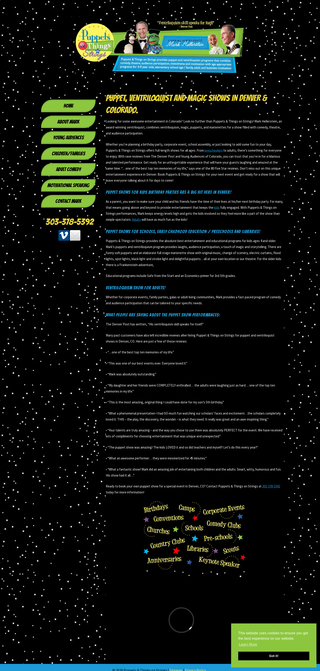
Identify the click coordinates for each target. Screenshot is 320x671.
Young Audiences (68, 137)
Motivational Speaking (68, 185)
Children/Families (68, 153)
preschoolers (213, 150)
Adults (136, 219)
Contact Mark (68, 201)
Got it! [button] (273, 656)
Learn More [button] (248, 644)
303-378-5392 (70, 221)
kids (217, 207)
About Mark (68, 121)
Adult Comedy (68, 169)
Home (68, 105)
